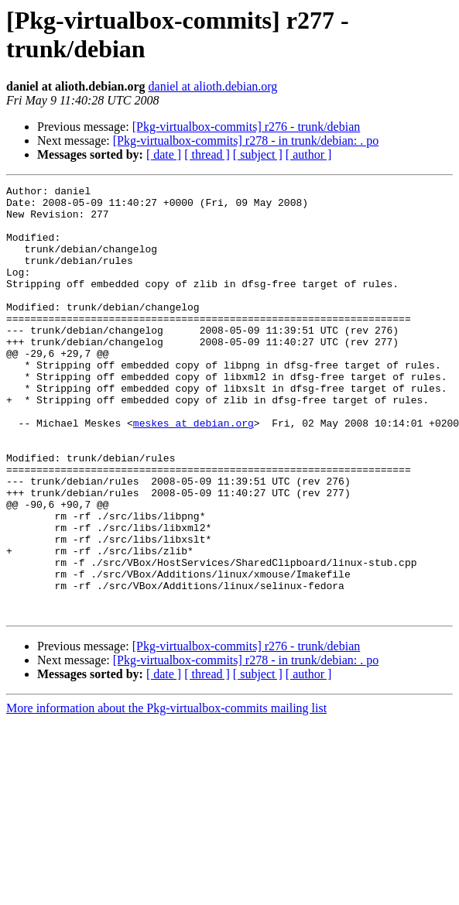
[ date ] (163, 154)
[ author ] (309, 154)
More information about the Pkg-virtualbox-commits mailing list (166, 793)
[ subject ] (258, 154)
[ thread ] (207, 154)
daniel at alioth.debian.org (213, 86)
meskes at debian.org (193, 471)
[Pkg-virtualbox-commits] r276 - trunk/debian (246, 126)
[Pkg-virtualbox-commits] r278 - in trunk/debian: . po (246, 140)
